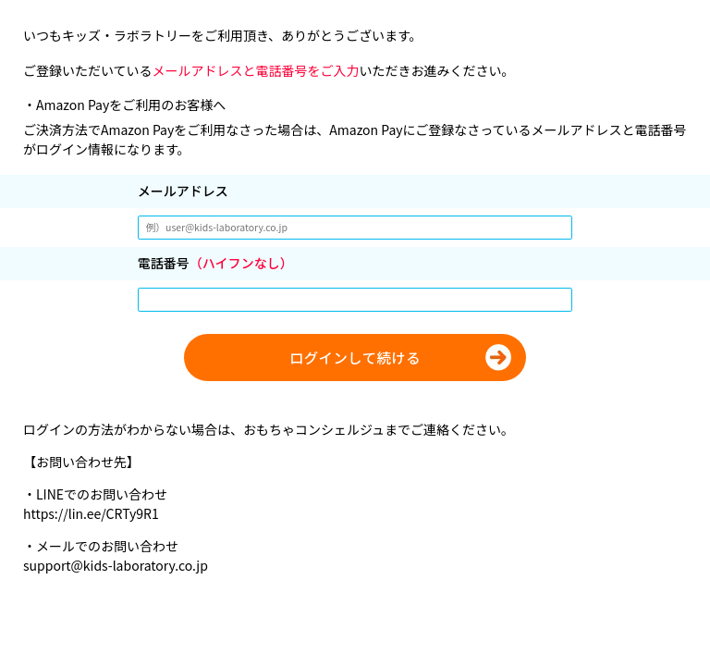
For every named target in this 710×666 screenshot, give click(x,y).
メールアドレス (183, 190)
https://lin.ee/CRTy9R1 (91, 513)
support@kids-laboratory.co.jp (115, 565)
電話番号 (215, 262)
